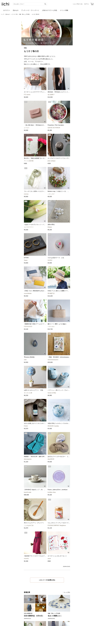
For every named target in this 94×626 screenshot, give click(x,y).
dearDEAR (51, 459)
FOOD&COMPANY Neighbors (57, 525)
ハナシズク (51, 194)
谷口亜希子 (51, 94)
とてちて (26, 127)
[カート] (92, 3)
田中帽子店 (51, 293)
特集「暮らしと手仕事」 (24, 14)
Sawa (25, 260)
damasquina (27, 459)
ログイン (86, 4)
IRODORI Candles (53, 426)
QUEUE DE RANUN (54, 127)
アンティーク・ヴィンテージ (30, 10)
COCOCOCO (28, 326)
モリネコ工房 (28, 393)
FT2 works (27, 94)
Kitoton (50, 227)
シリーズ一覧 (14, 14)
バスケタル (51, 326)
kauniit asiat (27, 492)
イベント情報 (64, 10)
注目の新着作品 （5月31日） (34, 616)
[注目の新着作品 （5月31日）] (35, 603)
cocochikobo (28, 293)
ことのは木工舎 (28, 525)
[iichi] (5, 5)
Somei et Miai (52, 393)
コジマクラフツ (28, 227)
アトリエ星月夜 (28, 161)
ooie (25, 359)
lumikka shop (52, 492)
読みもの (15, 10)
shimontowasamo (53, 359)
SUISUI (50, 260)
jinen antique (51, 161)
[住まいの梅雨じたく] (59, 603)
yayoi (49, 558)
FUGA (26, 426)
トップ (2, 14)
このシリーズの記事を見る (47, 580)
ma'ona (26, 194)
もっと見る (67, 592)
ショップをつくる (77, 4)
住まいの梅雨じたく (55, 616)
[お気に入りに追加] (44, 88)
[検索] (45, 4)
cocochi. (26, 558)
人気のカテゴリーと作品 (49, 10)
